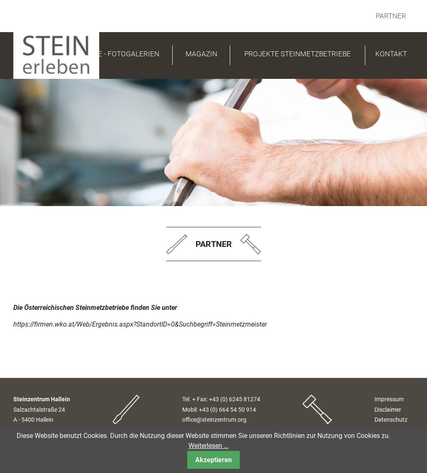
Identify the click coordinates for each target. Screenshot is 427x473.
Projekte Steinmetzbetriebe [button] (297, 54)
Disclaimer (387, 409)
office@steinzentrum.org (214, 419)
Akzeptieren (213, 460)
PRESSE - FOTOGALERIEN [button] (118, 54)
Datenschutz (390, 419)
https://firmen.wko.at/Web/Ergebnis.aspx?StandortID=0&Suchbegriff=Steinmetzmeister (140, 324)
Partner (391, 16)
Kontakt (391, 54)
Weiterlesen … (208, 446)
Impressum (389, 399)
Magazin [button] (201, 54)
